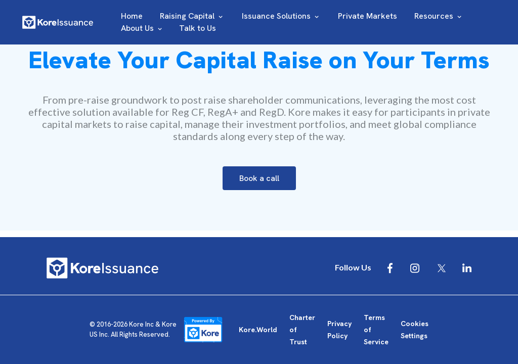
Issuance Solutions (281, 16)
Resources (438, 16)
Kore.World (258, 329)
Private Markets (367, 16)
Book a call (259, 178)
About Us (142, 28)
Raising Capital (192, 16)
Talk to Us (197, 28)
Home (132, 16)
